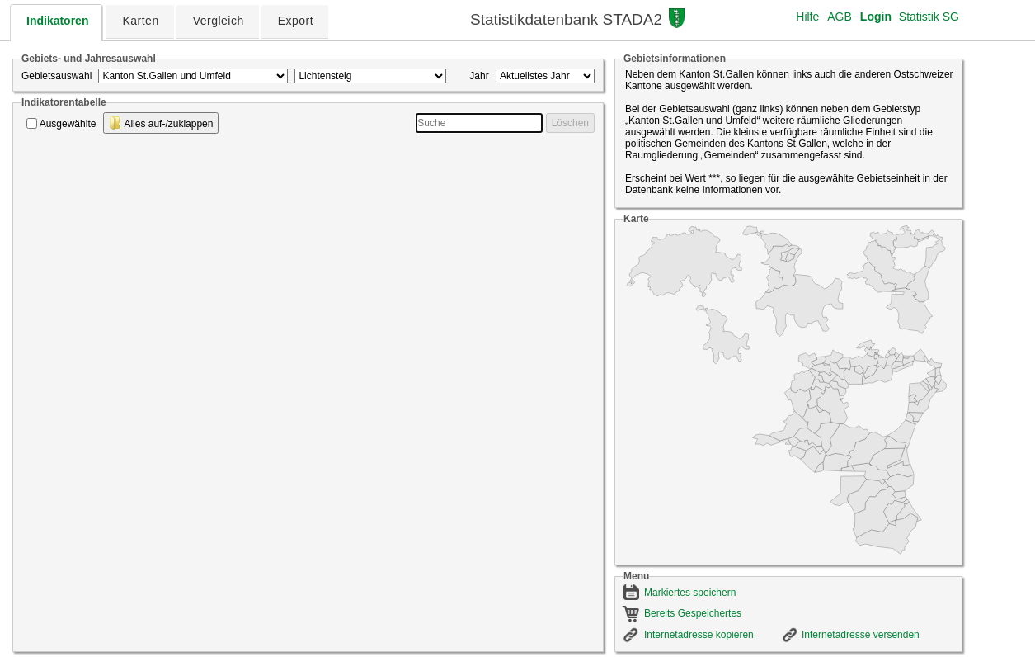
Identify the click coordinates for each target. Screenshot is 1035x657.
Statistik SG (929, 16)
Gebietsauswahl (56, 76)
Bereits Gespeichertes (692, 613)
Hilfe (807, 16)
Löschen (570, 123)
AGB (839, 16)
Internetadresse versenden (861, 634)
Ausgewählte (68, 124)
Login (876, 16)
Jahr (478, 76)
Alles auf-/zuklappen (161, 123)
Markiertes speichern (690, 592)
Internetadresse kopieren (699, 634)
